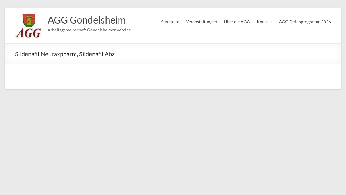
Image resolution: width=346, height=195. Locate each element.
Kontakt (264, 21)
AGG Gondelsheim (87, 20)
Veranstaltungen (201, 21)
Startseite (170, 21)
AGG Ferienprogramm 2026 (305, 21)
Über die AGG (237, 21)
